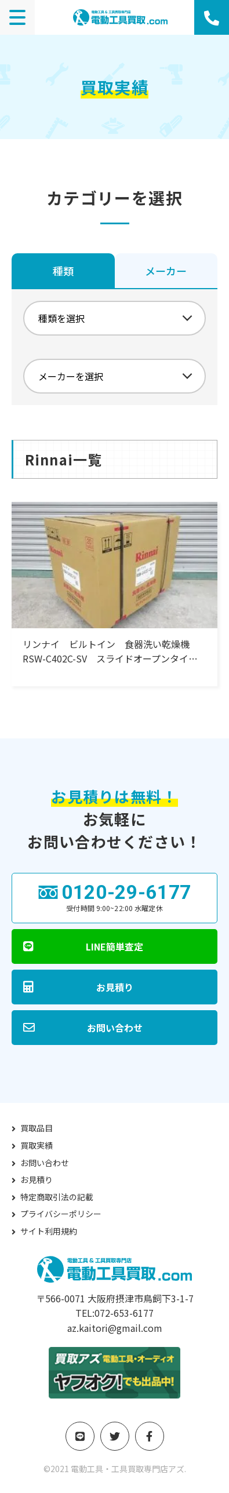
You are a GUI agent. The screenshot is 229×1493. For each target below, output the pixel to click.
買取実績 (36, 1145)
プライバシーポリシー (60, 1213)
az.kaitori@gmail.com (114, 1328)
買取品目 (36, 1128)
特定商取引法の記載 (56, 1197)
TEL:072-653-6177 (114, 1313)
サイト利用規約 (48, 1231)
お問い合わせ (44, 1162)
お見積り (36, 1179)
